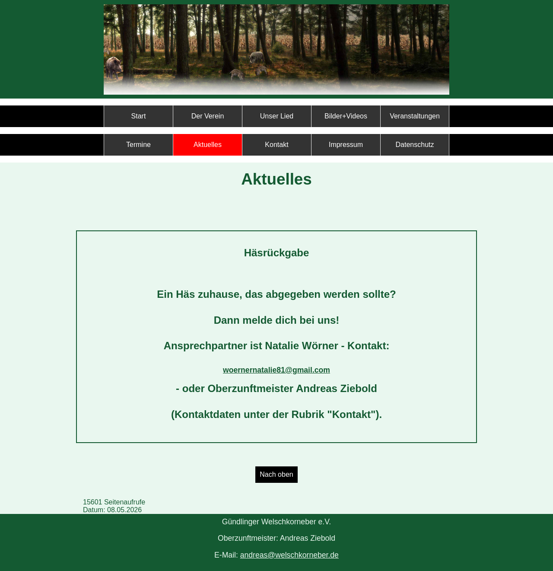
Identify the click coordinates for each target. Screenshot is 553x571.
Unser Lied (276, 116)
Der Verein (207, 116)
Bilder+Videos (345, 116)
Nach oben (276, 474)
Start (138, 116)
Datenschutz (415, 144)
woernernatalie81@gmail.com (276, 370)
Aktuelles (208, 144)
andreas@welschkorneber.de (289, 555)
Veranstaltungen (415, 116)
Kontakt (276, 144)
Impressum (346, 144)
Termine (138, 144)
